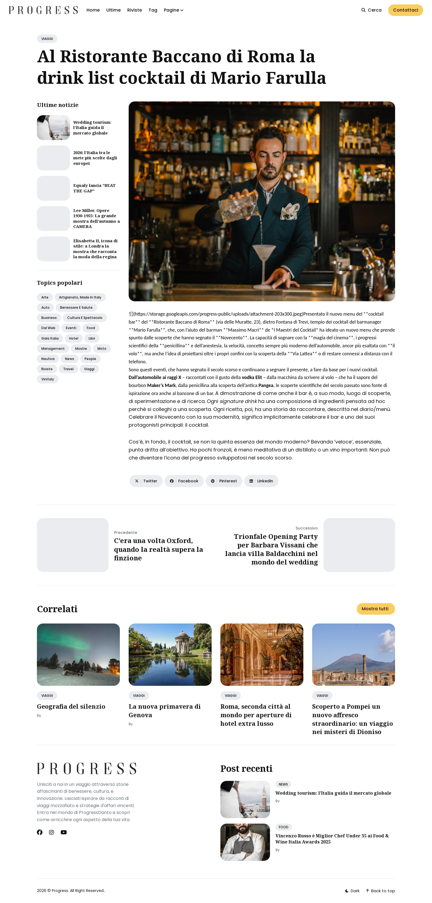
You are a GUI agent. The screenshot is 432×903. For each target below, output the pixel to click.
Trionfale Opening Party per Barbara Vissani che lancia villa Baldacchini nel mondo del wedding (271, 549)
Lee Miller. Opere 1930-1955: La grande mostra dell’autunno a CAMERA (96, 218)
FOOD (283, 827)
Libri (92, 338)
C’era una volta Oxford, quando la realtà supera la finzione (158, 549)
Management (53, 348)
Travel (68, 369)
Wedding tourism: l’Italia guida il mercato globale (92, 127)
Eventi (71, 328)
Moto (102, 348)
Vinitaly (47, 379)
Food (91, 328)
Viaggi (89, 369)
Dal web (48, 328)
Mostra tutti (375, 609)
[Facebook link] (40, 832)
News (69, 358)
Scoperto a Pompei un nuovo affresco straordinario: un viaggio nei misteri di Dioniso (352, 719)
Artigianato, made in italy (80, 297)
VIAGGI (47, 38)
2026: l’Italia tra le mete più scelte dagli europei (95, 158)
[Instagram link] (51, 832)
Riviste (134, 10)
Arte (44, 297)
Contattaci (405, 10)
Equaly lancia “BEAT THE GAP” (94, 188)
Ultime (113, 10)
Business (49, 317)
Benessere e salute (76, 307)
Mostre (81, 348)
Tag (152, 10)
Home (93, 10)
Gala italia (50, 338)
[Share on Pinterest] (224, 481)
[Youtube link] (64, 832)
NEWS (283, 784)
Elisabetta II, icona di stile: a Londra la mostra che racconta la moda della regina (95, 249)
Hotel (73, 338)
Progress (60, 890)
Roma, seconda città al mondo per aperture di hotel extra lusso (256, 714)
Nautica (48, 358)
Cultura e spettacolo (84, 317)
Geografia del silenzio (71, 706)
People (90, 358)
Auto (45, 307)
